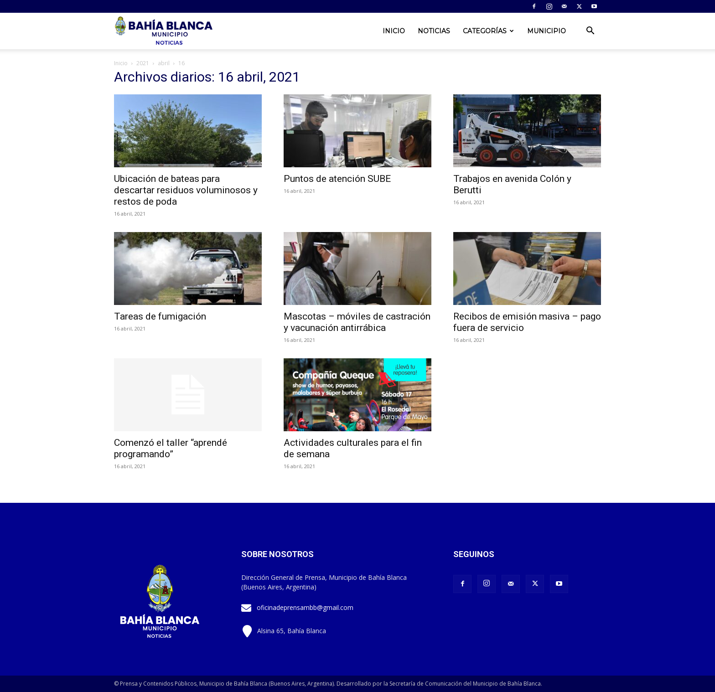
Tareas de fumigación (160, 316)
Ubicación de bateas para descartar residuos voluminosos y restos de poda (186, 190)
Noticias (434, 31)
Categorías (488, 31)
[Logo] (164, 31)
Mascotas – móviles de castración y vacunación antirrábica (357, 322)
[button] (590, 31)
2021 (142, 63)
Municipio (546, 31)
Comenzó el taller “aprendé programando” (170, 448)
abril (164, 63)
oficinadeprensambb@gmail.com (305, 607)
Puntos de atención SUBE (337, 178)
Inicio (394, 31)
